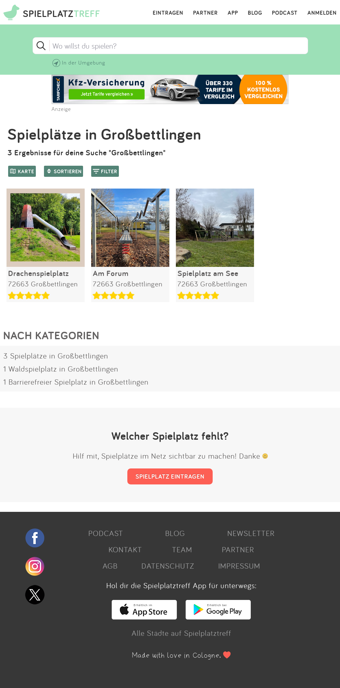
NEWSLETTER (251, 533)
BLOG (255, 13)
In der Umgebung (83, 62)
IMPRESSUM (239, 566)
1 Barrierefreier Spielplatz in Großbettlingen (76, 382)
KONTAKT (125, 549)
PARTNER (205, 13)
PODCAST (285, 13)
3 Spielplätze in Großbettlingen (55, 355)
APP (233, 13)
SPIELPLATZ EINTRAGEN (170, 476)
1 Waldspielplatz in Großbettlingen (60, 369)
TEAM (182, 549)
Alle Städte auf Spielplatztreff (181, 633)
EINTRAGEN (168, 13)
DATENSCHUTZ (167, 566)
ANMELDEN (322, 13)
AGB (110, 566)
